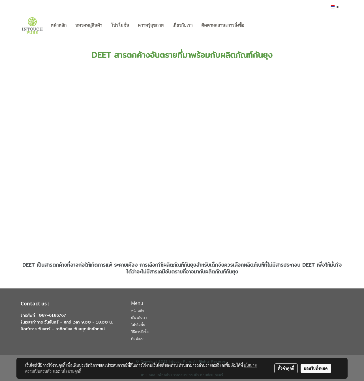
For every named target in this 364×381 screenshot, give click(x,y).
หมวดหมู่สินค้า (88, 25)
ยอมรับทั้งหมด (316, 368)
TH (335, 7)
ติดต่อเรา (138, 338)
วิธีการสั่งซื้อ (140, 331)
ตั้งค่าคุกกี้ (286, 368)
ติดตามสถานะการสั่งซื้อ (222, 25)
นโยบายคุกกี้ (71, 371)
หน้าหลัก (59, 25)
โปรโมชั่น (120, 25)
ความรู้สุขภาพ (151, 25)
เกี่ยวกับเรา (182, 25)
